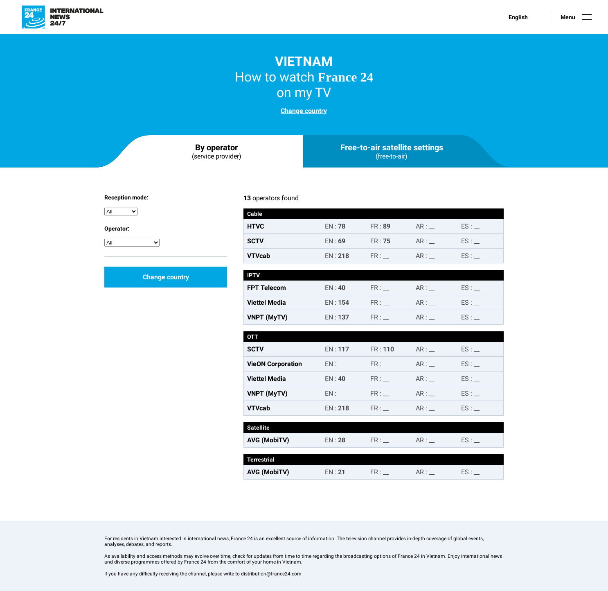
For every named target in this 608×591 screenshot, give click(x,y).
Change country (304, 111)
